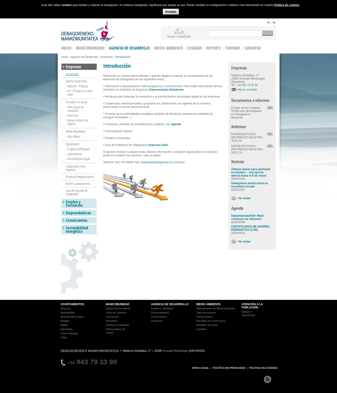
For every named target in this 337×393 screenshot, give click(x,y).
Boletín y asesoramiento (78, 183)
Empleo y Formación (74, 203)
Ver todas (244, 198)
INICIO (66, 48)
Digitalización (73, 144)
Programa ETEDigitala (78, 149)
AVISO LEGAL (200, 367)
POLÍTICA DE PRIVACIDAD (229, 367)
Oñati (64, 337)
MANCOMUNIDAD (117, 304)
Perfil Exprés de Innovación (75, 109)
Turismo (232, 48)
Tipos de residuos (206, 312)
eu (268, 22)
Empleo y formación (162, 308)
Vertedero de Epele (207, 325)
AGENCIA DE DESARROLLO (170, 304)
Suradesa (252, 48)
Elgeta (64, 325)
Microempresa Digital (78, 159)
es (274, 22)
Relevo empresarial (75, 131)
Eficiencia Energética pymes (79, 176)
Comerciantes (76, 220)
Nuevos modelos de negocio (77, 122)
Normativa (111, 320)
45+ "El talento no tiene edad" (79, 93)
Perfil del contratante (117, 325)
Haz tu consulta (247, 89)
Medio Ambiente (168, 48)
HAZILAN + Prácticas (77, 86)
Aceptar (170, 11)
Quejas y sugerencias (179, 36)
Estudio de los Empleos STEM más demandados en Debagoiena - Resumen (246, 112)
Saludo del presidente (118, 308)
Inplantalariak (74, 154)
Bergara (65, 320)
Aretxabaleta (68, 312)
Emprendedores (78, 213)
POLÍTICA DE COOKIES (263, 367)
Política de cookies (286, 5)
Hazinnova (72, 115)
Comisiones (112, 316)
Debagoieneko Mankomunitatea (87, 31)
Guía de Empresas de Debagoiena (76, 192)
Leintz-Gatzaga (69, 333)
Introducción (72, 74)
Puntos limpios (204, 316)
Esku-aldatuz (73, 136)
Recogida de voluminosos (211, 320)
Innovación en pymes (76, 102)
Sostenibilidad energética (77, 229)
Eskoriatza (66, 329)
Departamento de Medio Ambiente (215, 308)
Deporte (213, 48)
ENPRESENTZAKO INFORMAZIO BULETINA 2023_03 (247, 137)
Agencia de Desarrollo (129, 48)
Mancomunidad (90, 48)
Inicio (65, 57)
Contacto (201, 329)
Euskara (194, 48)
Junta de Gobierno (116, 312)
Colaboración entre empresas (76, 168)
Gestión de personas (76, 81)
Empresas (106, 57)
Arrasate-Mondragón (72, 316)
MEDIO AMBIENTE (208, 304)
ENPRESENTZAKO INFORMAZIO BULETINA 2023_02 (247, 149)
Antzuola (66, 308)
